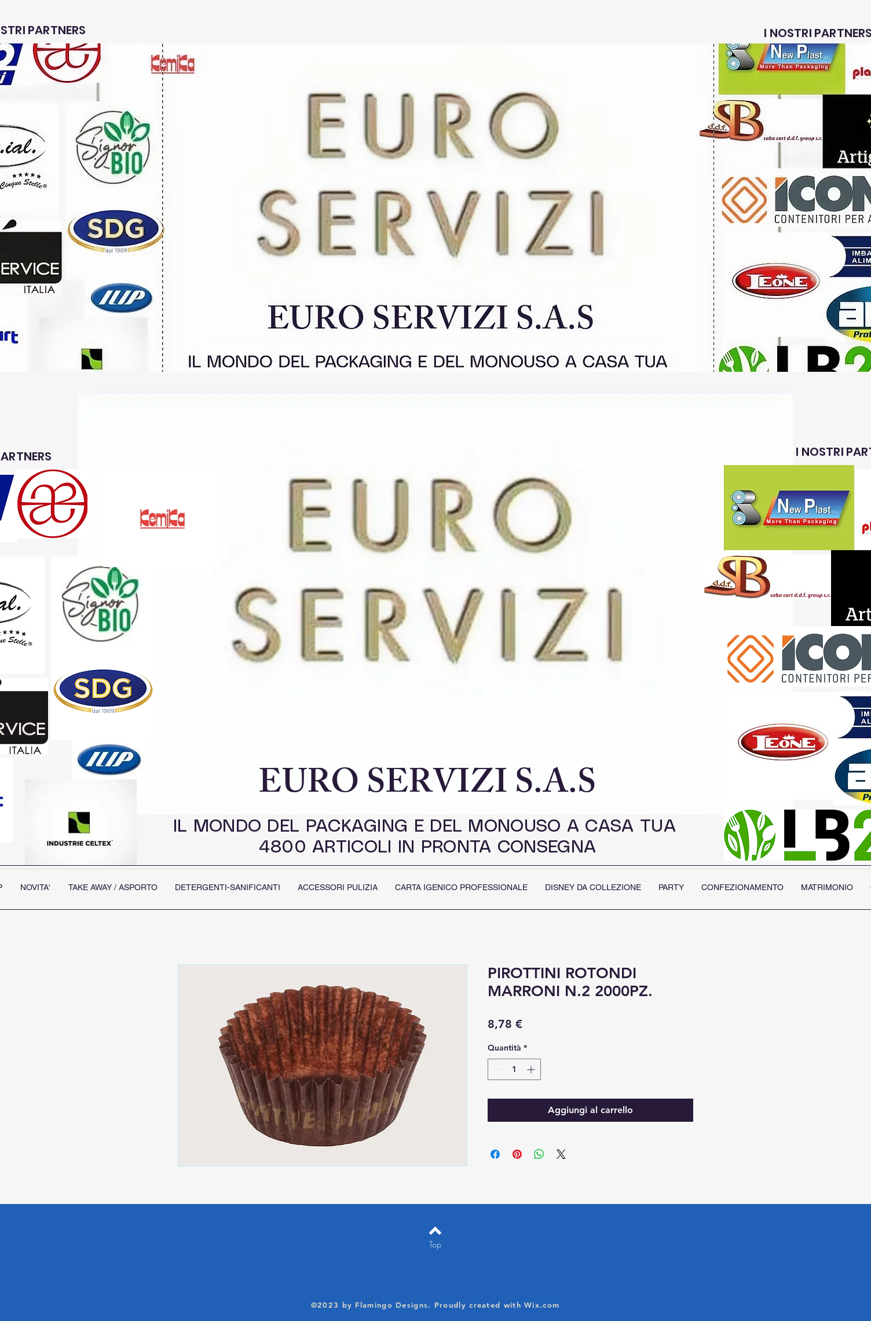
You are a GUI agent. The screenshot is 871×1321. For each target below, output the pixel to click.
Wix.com (541, 1304)
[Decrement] (496, 1069)
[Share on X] (561, 1154)
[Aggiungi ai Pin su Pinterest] (517, 1154)
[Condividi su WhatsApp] (539, 1154)
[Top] (435, 1244)
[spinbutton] (514, 1069)
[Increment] (532, 1069)
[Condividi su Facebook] (495, 1154)
